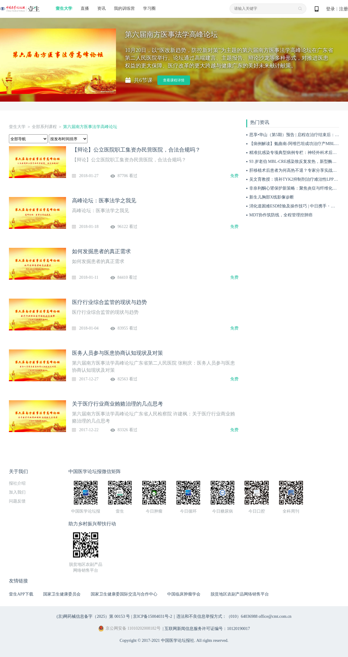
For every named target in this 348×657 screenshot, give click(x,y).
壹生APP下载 (21, 594)
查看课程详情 (173, 80)
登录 (330, 9)
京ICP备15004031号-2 (152, 616)
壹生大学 (64, 8)
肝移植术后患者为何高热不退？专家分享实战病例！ (297, 170)
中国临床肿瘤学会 (183, 594)
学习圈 (149, 8)
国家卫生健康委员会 (62, 594)
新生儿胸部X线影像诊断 (271, 197)
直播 (85, 8)
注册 (343, 9)
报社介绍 (17, 483)
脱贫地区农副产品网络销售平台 (240, 594)
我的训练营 (124, 8)
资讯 (101, 8)
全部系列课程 (44, 127)
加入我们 (17, 492)
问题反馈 (17, 501)
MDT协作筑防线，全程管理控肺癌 (281, 215)
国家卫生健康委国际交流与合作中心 (124, 594)
